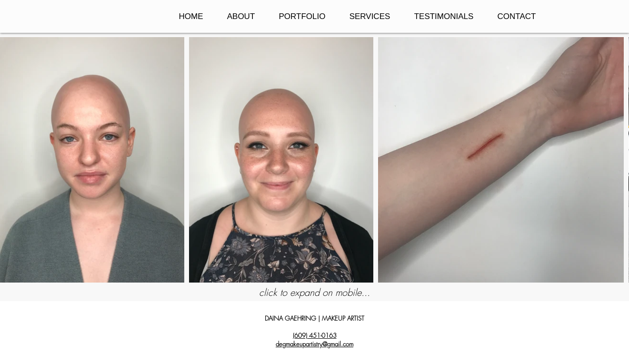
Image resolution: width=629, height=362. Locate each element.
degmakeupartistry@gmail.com (314, 344)
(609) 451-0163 (315, 335)
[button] (302, 16)
